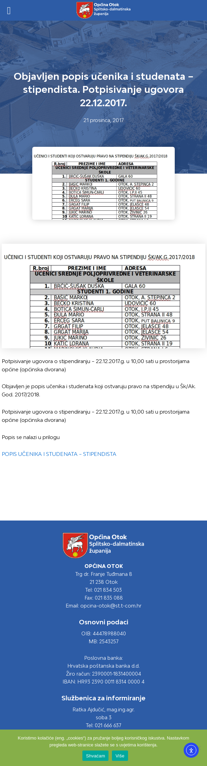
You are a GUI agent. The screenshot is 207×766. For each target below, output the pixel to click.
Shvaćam (95, 755)
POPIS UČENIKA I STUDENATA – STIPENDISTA (59, 454)
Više (119, 755)
